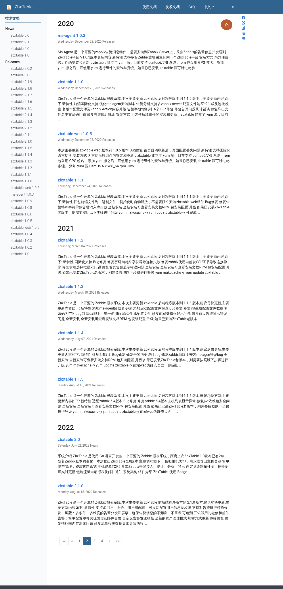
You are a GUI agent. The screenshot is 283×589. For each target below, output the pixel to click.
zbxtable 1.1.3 (70, 286)
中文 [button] (208, 7)
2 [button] (87, 541)
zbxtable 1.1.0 (70, 81)
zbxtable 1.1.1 (70, 180)
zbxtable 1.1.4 (70, 332)
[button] (64, 541)
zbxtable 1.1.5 (70, 379)
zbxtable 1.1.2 (70, 240)
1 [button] (79, 541)
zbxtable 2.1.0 (70, 485)
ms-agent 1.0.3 (71, 35)
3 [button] (95, 541)
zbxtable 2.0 (69, 439)
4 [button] (102, 541)
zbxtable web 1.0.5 (75, 133)
